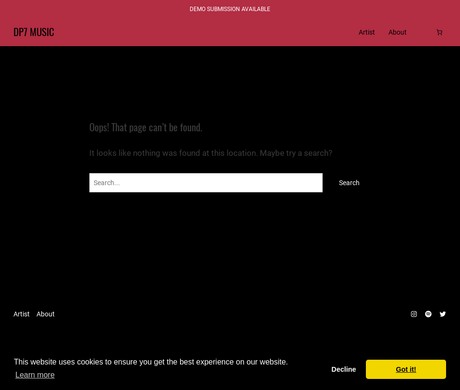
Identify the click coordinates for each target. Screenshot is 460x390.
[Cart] (439, 32)
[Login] (424, 32)
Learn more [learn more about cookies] (35, 375)
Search (349, 183)
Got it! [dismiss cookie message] (406, 369)
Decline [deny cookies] (343, 369)
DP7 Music (33, 32)
